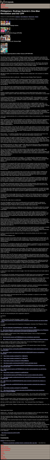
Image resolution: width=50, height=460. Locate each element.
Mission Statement (5, 450)
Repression (31, 16)
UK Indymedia (9, 2)
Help (2, 455)
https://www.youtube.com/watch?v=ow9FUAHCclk (16, 372)
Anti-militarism (24, 16)
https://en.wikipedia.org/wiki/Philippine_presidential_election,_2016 (19, 327)
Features (3, 6)
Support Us (3, 458)
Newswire (3, 4)
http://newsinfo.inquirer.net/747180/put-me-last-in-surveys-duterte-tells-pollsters (23, 374)
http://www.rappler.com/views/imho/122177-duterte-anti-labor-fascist (20, 363)
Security (3, 457)
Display (2, 440)
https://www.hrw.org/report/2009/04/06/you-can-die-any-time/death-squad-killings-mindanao (25, 339)
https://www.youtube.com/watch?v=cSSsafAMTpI (16, 387)
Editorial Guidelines (6, 448)
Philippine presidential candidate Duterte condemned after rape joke (20, 442)
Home (2, 445)
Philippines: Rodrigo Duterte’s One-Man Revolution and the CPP (20, 12)
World (36, 16)
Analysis (17, 16)
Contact (3, 453)
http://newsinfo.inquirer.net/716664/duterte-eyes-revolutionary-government (21, 337)
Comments (5, 438)
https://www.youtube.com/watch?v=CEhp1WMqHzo (16, 360)
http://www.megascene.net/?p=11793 (10, 432)
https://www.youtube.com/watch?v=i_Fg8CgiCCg (16, 356)
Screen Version (4, 7)
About (2, 452)
